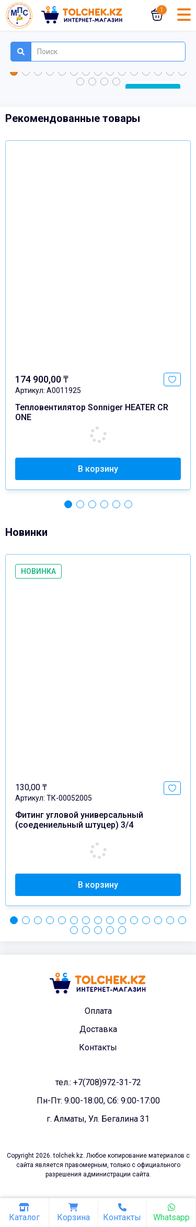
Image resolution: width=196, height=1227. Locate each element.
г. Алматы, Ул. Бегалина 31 (98, 1119)
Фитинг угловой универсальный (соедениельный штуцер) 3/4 (79, 820)
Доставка (98, 1029)
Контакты (98, 1047)
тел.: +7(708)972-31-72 (98, 1082)
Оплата (98, 1011)
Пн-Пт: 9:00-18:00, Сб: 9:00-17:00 (98, 1101)
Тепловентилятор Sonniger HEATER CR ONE (91, 412)
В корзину (98, 469)
